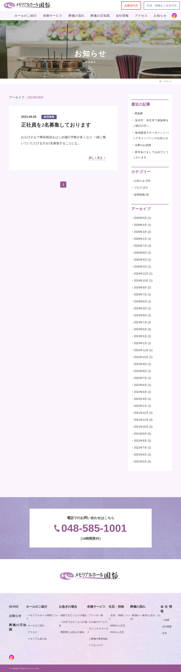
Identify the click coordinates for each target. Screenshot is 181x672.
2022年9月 (140, 364)
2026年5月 (140, 217)
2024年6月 (140, 301)
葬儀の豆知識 (100, 15)
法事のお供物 (143, 145)
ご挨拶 (165, 620)
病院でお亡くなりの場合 (74, 615)
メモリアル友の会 (37, 638)
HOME (14, 606)
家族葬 (139, 113)
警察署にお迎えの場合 (72, 632)
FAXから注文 (117, 632)
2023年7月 (140, 322)
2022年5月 (140, 392)
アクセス (141, 15)
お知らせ (160, 15)
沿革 (164, 633)
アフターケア (96, 645)
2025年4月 (140, 259)
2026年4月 (140, 224)
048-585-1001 (90, 528)
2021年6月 (140, 454)
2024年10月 (141, 280)
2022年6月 (140, 385)
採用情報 (139, 194)
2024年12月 (141, 273)
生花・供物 (116, 606)
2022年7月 (140, 378)
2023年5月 (140, 336)
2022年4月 (140, 398)
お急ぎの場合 (68, 606)
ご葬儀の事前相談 (98, 638)
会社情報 (122, 15)
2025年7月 (140, 245)
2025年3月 (140, 266)
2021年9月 (140, 433)
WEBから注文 (117, 625)
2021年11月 (141, 419)
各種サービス (52, 15)
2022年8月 (140, 371)
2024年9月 (140, 287)
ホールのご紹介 (25, 15)
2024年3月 (140, 308)
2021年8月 (140, 440)
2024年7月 (140, 294)
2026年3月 (140, 231)
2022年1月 (140, 405)
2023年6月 (140, 329)
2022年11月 (141, 350)
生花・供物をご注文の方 (162, 5)
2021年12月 (141, 412)
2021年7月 (140, 447)
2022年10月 (141, 357)
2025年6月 (140, 252)
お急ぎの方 (131, 5)
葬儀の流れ (76, 15)
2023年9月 (140, 315)
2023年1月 (140, 343)
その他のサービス (98, 622)
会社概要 (167, 626)
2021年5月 (140, 461)
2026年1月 (140, 238)
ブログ (138, 187)
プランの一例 (96, 615)
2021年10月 (141, 426)
